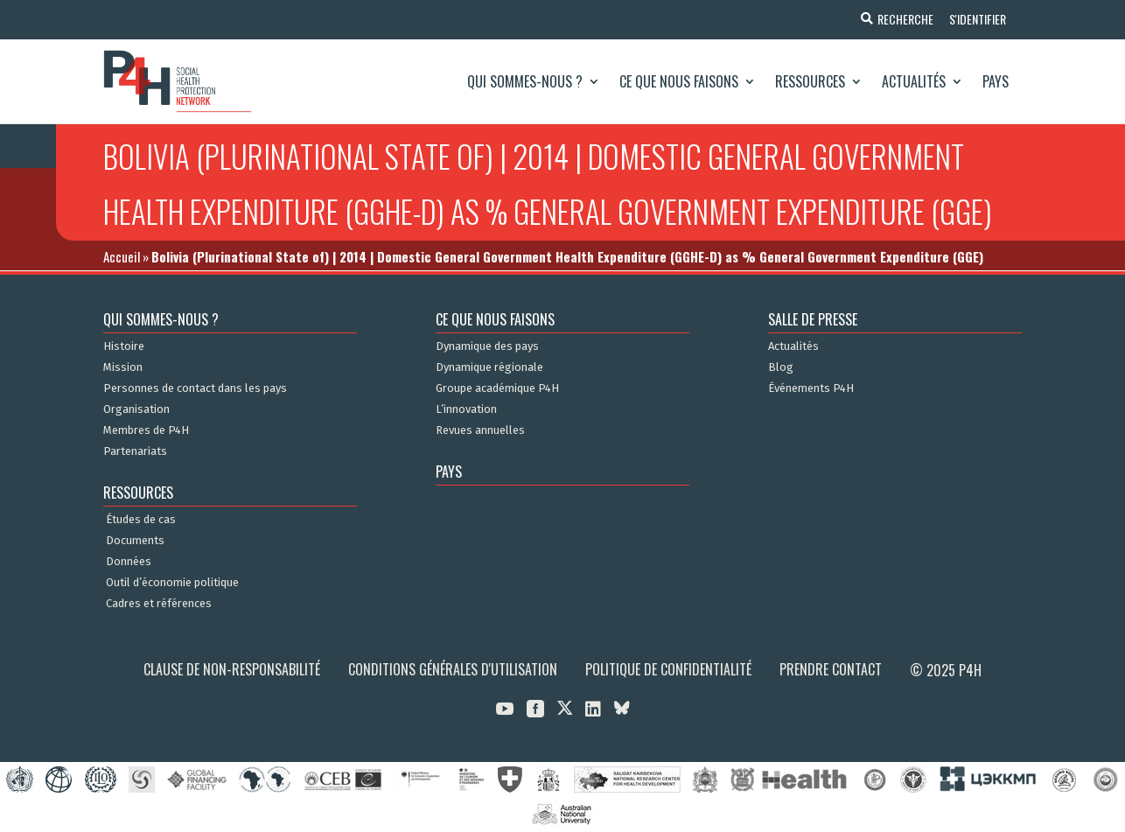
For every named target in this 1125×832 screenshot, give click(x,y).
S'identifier (975, 19)
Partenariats (135, 451)
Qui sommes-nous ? (525, 81)
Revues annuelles (480, 430)
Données (128, 562)
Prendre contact (830, 669)
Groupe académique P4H (497, 388)
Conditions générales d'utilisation (452, 669)
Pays (995, 81)
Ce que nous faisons (678, 81)
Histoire (123, 346)
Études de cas (141, 520)
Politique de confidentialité (668, 669)
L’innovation (466, 409)
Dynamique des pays (487, 346)
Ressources (810, 81)
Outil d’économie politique (172, 583)
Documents (135, 541)
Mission (123, 367)
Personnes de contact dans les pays (195, 388)
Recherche (902, 19)
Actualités (914, 81)
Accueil (121, 256)
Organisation (136, 409)
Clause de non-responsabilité (231, 669)
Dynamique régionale (489, 367)
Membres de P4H (146, 430)
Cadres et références (159, 604)
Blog (780, 367)
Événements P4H (811, 388)
